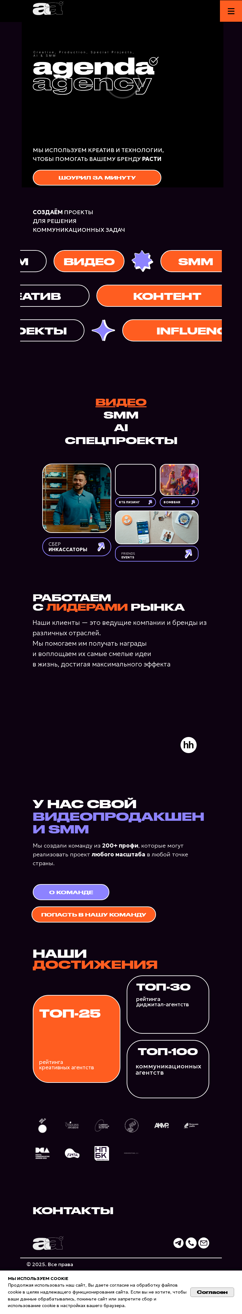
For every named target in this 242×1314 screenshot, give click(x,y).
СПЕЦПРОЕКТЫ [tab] (121, 440)
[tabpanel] (121, 515)
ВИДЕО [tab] (121, 402)
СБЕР (68, 546)
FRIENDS (128, 555)
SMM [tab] (121, 414)
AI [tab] (121, 427)
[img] (76, 498)
